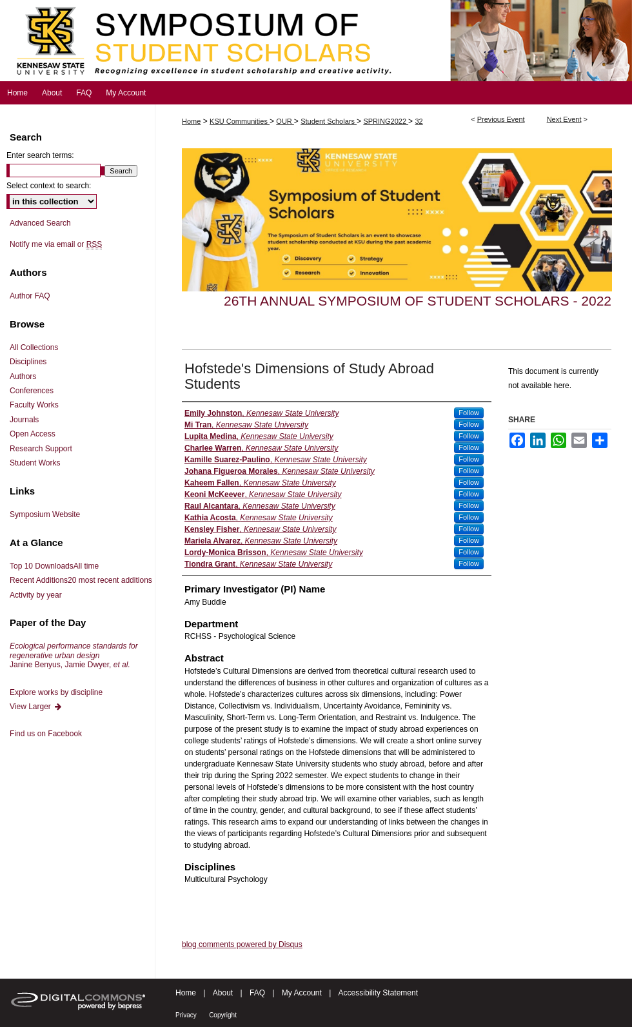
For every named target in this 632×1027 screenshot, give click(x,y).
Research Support (41, 448)
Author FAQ (30, 295)
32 (418, 121)
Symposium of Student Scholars (316, 40)
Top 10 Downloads (54, 566)
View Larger (36, 706)
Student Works (35, 462)
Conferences (32, 390)
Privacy (186, 1015)
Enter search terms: (40, 155)
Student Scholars (329, 121)
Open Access (32, 433)
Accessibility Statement (378, 992)
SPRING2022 (385, 121)
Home (191, 121)
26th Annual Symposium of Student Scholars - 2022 (417, 300)
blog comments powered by (242, 944)
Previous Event (501, 119)
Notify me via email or (56, 244)
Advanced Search (40, 223)
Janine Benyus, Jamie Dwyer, (74, 655)
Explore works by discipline (56, 692)
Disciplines (28, 361)
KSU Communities (240, 121)
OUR (285, 121)
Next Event (564, 119)
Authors (23, 376)
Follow (469, 412)
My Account (302, 992)
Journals (24, 419)
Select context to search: (48, 185)
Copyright (223, 1015)
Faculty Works (34, 404)
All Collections (34, 347)
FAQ (257, 992)
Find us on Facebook (46, 733)
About (223, 992)
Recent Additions (81, 580)
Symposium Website (45, 514)
